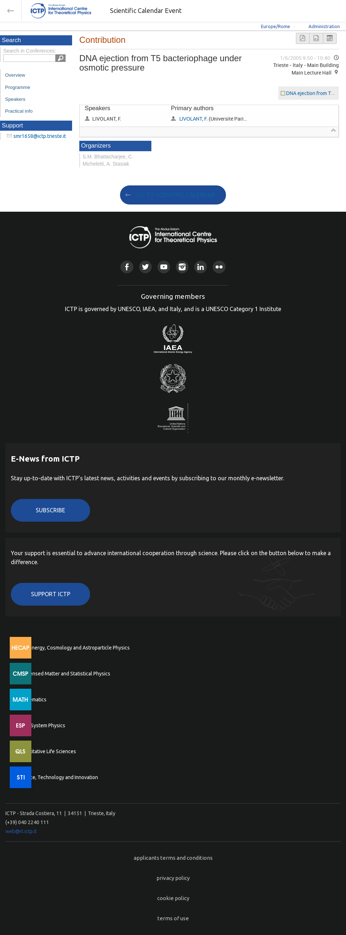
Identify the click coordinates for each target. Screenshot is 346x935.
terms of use (173, 918)
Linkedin (200, 267)
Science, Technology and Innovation (58, 777)
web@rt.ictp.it (21, 831)
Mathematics (32, 699)
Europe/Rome (275, 26)
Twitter (145, 267)
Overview (15, 75)
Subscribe (50, 510)
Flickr (219, 267)
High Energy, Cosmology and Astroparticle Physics (74, 648)
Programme (17, 87)
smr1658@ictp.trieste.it (39, 136)
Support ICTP (50, 594)
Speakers (15, 99)
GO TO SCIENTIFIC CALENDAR (175, 195)
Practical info (18, 111)
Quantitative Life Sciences (47, 751)
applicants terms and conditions (173, 858)
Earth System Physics (41, 725)
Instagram (182, 267)
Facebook (126, 267)
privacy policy (173, 878)
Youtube (164, 267)
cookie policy (173, 898)
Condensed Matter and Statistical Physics (64, 673)
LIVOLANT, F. (193, 119)
